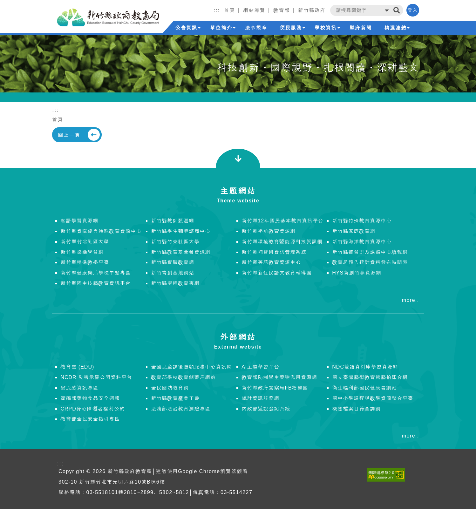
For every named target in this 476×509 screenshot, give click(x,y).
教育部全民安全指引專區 (90, 419)
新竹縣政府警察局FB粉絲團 (274, 387)
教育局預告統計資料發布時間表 (370, 262)
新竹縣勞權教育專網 (175, 283)
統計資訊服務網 (260, 398)
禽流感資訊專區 (79, 387)
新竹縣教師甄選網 (172, 220)
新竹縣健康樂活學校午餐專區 (95, 272)
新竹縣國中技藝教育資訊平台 (95, 283)
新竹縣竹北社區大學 (84, 241)
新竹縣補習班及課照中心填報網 (370, 252)
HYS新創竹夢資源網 (356, 272)
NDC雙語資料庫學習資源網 (365, 367)
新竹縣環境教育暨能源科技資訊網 (282, 241)
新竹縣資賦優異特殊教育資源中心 (100, 231)
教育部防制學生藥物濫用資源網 (279, 377)
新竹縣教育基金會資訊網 (180, 252)
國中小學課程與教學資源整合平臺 (372, 398)
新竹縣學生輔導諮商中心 (180, 231)
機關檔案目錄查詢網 (356, 408)
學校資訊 (327, 28)
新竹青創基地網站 (172, 272)
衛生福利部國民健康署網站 (364, 387)
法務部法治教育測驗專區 (180, 408)
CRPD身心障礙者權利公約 (92, 408)
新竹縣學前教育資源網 (268, 231)
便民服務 (292, 28)
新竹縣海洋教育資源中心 (361, 241)
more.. (410, 300)
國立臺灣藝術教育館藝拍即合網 (370, 377)
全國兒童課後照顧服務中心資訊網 (191, 367)
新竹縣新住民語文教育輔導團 (276, 272)
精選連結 (397, 28)
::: (217, 10)
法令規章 (256, 28)
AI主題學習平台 (260, 367)
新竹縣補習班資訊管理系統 (273, 252)
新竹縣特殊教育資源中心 (361, 220)
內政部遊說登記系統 (265, 408)
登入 (413, 10)
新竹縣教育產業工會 (175, 398)
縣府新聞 (361, 28)
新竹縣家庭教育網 (353, 231)
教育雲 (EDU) (77, 367)
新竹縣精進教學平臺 (84, 262)
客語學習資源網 (79, 220)
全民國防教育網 (170, 387)
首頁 (57, 119)
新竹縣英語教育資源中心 (271, 262)
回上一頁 (69, 135)
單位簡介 (222, 28)
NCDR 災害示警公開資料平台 (96, 377)
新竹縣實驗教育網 (172, 262)
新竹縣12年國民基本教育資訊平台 (282, 220)
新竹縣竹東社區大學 (175, 241)
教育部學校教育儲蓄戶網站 (183, 377)
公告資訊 (188, 28)
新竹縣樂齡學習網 (82, 252)
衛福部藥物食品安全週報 (90, 398)
